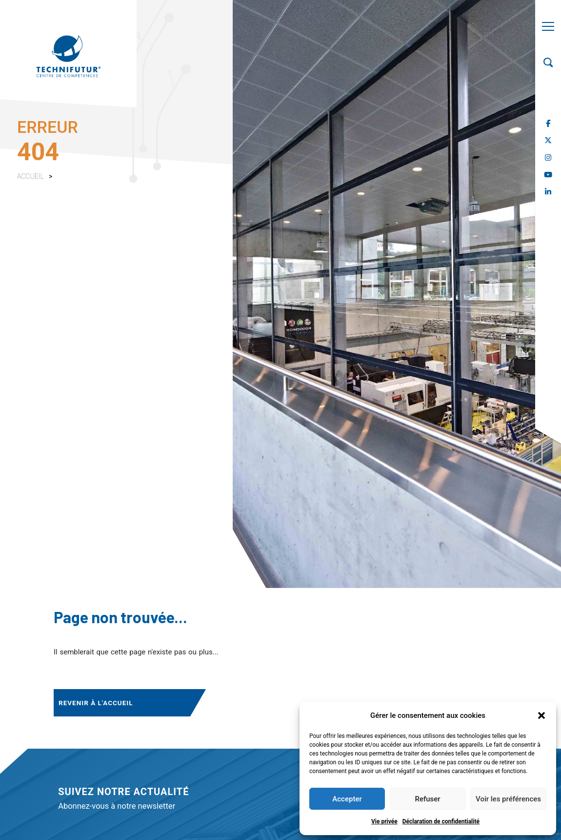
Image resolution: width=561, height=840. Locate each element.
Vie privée (384, 821)
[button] (541, 715)
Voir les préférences (508, 799)
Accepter (346, 799)
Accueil (30, 176)
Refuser (427, 799)
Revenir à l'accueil (96, 703)
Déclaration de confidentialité (441, 821)
